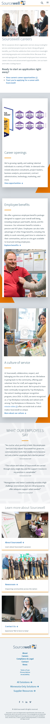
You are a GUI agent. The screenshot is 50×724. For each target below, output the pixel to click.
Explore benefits (11, 245)
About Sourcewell (13, 542)
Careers (25, 656)
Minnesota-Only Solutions (24, 686)
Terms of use (25, 670)
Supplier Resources (24, 690)
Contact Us (10, 626)
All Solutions (24, 682)
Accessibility (25, 674)
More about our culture (14, 413)
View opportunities (12, 183)
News (25, 664)
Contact (25, 661)
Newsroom (10, 584)
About (25, 653)
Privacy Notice (25, 672)
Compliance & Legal (25, 658)
